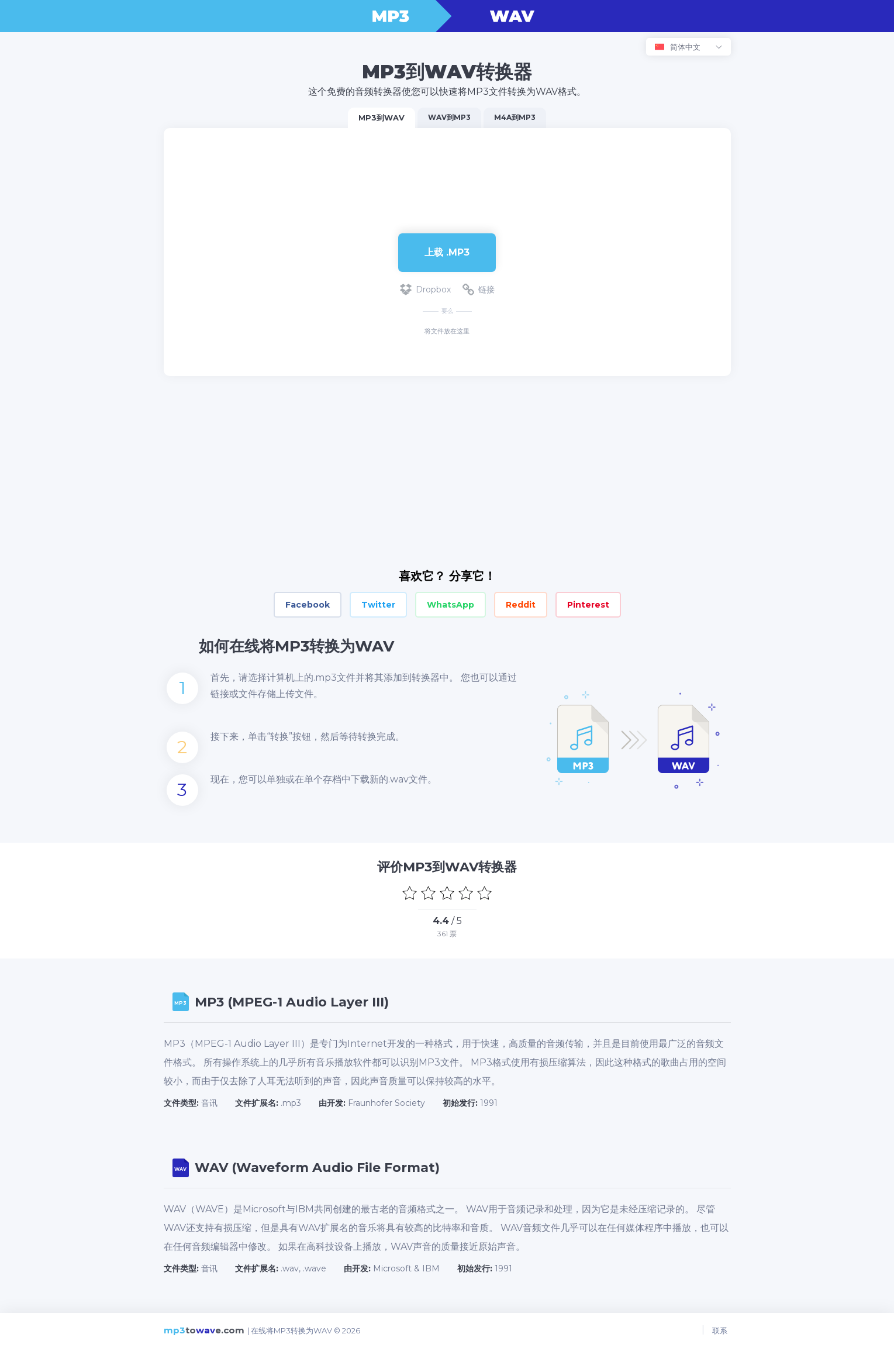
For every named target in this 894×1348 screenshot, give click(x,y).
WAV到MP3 (449, 117)
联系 (723, 1330)
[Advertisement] (447, 166)
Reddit (521, 604)
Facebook (307, 604)
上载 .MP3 (447, 252)
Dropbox (425, 289)
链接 (478, 289)
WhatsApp (450, 604)
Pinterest (588, 604)
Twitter (378, 604)
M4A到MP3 (515, 117)
